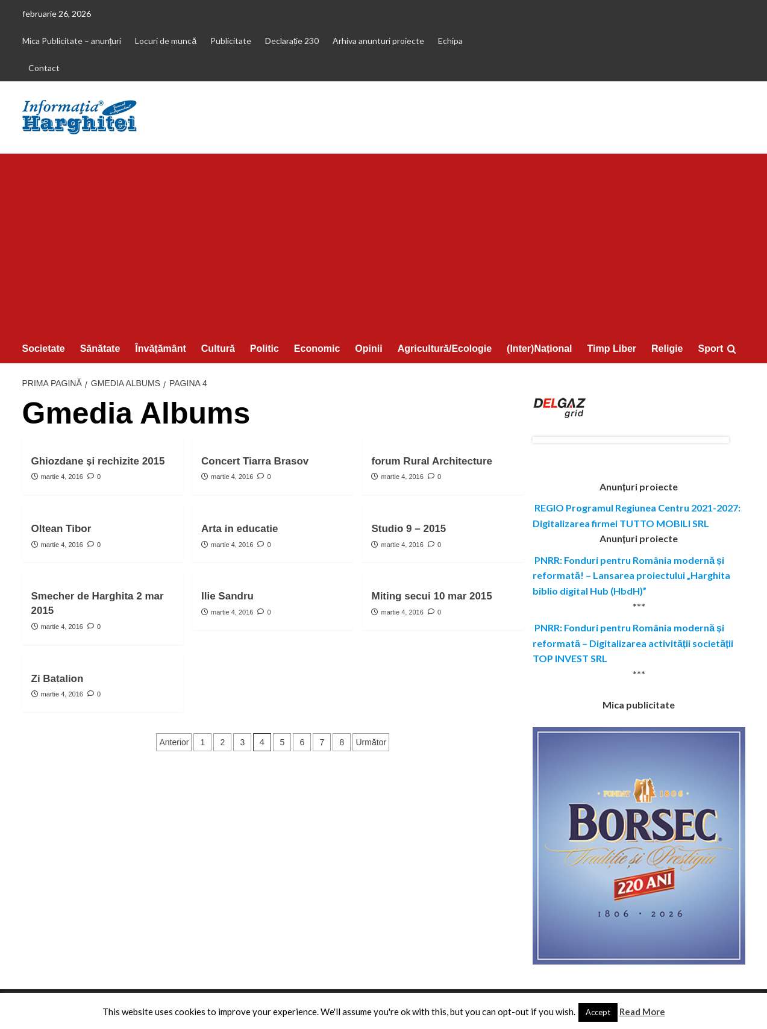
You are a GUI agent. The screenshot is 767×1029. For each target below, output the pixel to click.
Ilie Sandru (227, 596)
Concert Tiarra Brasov (254, 461)
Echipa (450, 41)
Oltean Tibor (61, 528)
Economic (317, 348)
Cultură (218, 348)
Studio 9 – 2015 (408, 528)
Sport (711, 348)
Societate (43, 348)
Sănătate (100, 348)
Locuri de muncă (165, 41)
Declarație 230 (292, 41)
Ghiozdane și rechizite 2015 (98, 461)
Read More (642, 1011)
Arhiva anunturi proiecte (378, 41)
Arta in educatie (239, 528)
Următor (370, 742)
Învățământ (160, 348)
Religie (667, 348)
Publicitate (230, 41)
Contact (44, 68)
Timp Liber (612, 348)
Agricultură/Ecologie (445, 348)
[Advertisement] (383, 244)
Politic (264, 348)
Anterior (174, 742)
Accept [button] (598, 1012)
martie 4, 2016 (62, 476)
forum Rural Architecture (431, 461)
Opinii (368, 348)
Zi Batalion (57, 678)
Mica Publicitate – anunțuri (72, 41)
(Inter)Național (539, 348)
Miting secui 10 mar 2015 (431, 596)
